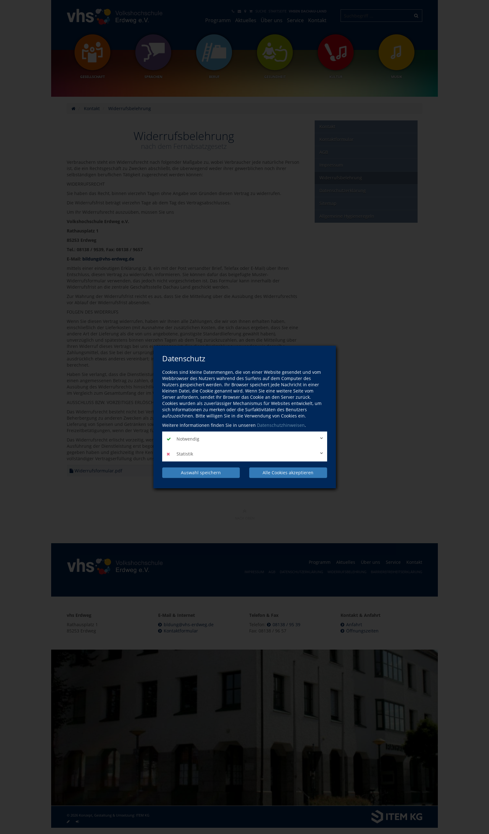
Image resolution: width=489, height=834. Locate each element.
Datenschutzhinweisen (281, 425)
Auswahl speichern (201, 473)
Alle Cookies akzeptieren (288, 473)
